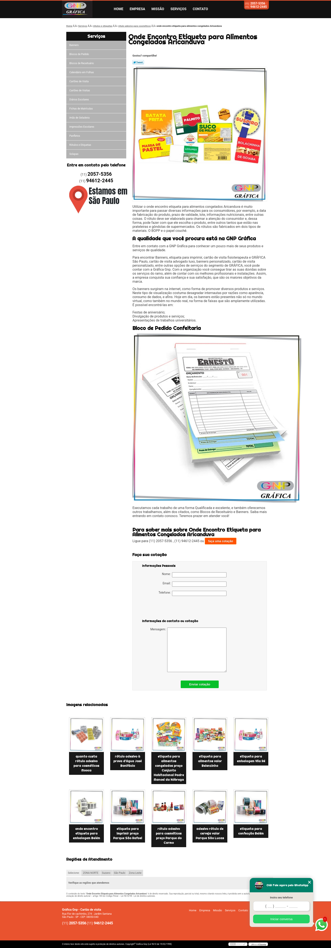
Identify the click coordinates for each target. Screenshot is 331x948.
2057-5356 (257, 3)
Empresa (137, 9)
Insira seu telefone (281, 897)
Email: (195, 584)
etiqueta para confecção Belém (251, 831)
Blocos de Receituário (81, 63)
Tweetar (138, 62)
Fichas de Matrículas (81, 108)
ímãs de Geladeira (79, 117)
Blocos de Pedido (79, 54)
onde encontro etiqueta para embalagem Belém (86, 833)
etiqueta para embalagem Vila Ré (251, 759)
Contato (200, 9)
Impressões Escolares (81, 126)
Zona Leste (135, 872)
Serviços (178, 9)
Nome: (194, 574)
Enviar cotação (199, 684)
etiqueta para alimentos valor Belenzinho (210, 761)
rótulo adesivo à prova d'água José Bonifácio (127, 761)
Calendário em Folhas (81, 72)
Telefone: (193, 593)
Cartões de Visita (79, 81)
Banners (74, 45)
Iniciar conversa (281, 919)
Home (118, 9)
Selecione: (74, 872)
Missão (158, 9)
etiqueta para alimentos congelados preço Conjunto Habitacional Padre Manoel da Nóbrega (169, 768)
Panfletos (74, 135)
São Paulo (119, 872)
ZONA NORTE (90, 872)
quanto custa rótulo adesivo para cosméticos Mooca (86, 763)
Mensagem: (188, 650)
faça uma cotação (220, 541)
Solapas (74, 154)
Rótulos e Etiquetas (80, 144)
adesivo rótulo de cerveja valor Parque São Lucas (210, 833)
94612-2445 (258, 6)
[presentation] (169, 608)
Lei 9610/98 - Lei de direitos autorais (138, 896)
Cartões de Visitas (79, 90)
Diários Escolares (79, 99)
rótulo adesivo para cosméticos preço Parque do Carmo (169, 836)
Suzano (106, 872)
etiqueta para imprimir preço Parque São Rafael (127, 833)
